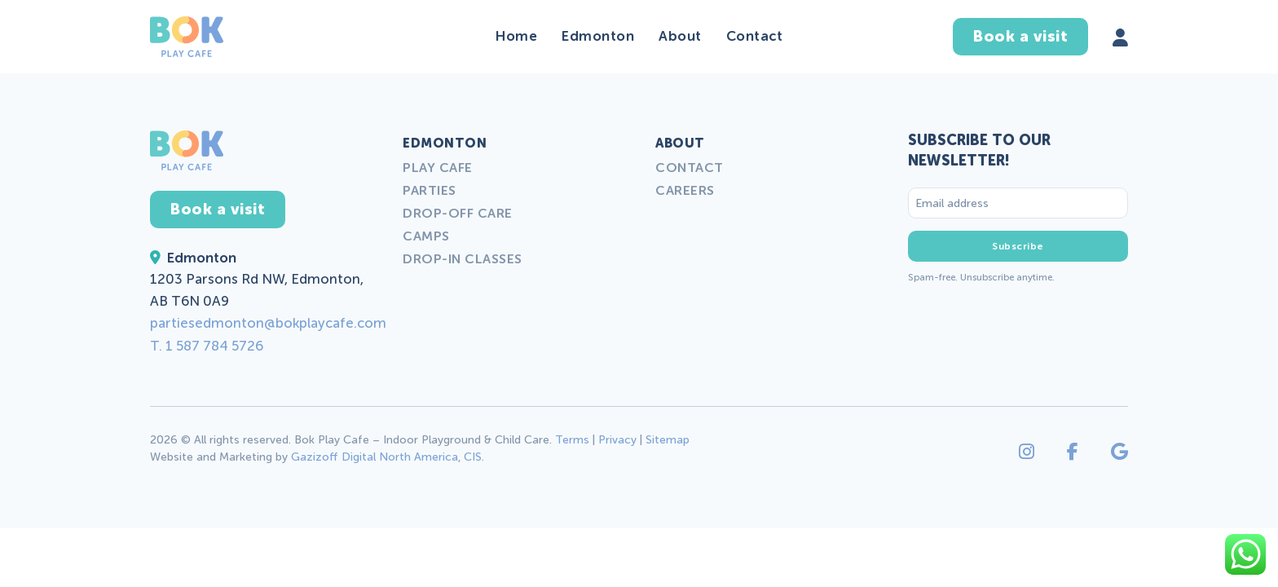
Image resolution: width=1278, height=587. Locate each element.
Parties (429, 190)
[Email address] (1018, 203)
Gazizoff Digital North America (374, 457)
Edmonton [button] (598, 36)
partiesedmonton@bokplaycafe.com (268, 323)
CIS (473, 457)
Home (516, 36)
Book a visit (1020, 36)
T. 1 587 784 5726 (206, 346)
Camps (426, 236)
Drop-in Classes (462, 259)
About (680, 36)
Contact (754, 36)
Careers (685, 190)
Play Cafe (438, 167)
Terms (572, 440)
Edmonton (445, 143)
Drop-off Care (458, 213)
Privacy (617, 440)
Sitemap (668, 440)
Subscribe (1018, 246)
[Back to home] (186, 36)
